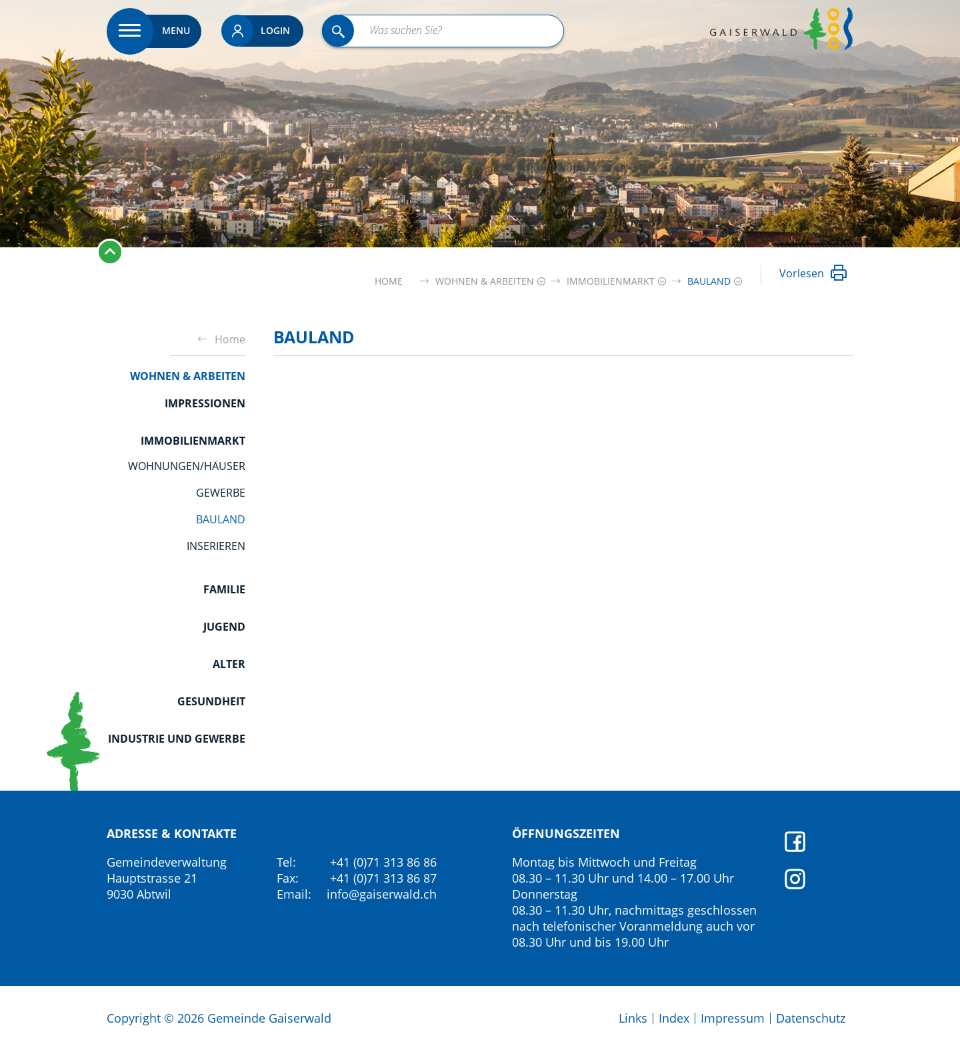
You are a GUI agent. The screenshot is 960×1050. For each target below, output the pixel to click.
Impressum (733, 1018)
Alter (229, 664)
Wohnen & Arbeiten (187, 376)
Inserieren (216, 546)
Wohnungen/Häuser (186, 466)
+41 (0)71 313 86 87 (383, 878)
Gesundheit (211, 701)
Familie (224, 589)
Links (633, 1018)
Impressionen (205, 403)
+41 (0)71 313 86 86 (383, 862)
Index (674, 1018)
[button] (484, 281)
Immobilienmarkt (193, 440)
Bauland (220, 519)
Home (389, 281)
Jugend (224, 626)
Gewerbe (220, 492)
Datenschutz (810, 1018)
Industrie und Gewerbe (176, 738)
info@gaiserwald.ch (382, 894)
